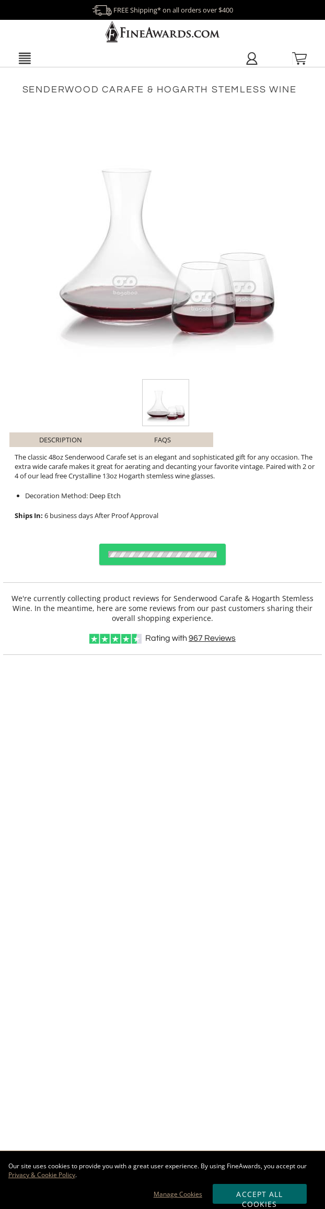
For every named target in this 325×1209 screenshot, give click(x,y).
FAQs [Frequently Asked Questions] (162, 439)
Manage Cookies (178, 1194)
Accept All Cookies (259, 1196)
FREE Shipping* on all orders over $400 (162, 10)
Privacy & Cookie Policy (41, 1174)
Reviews (212, 638)
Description (60, 439)
